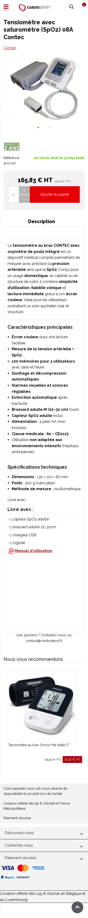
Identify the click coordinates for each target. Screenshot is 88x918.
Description (41, 221)
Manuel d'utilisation (33, 551)
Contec (10, 48)
